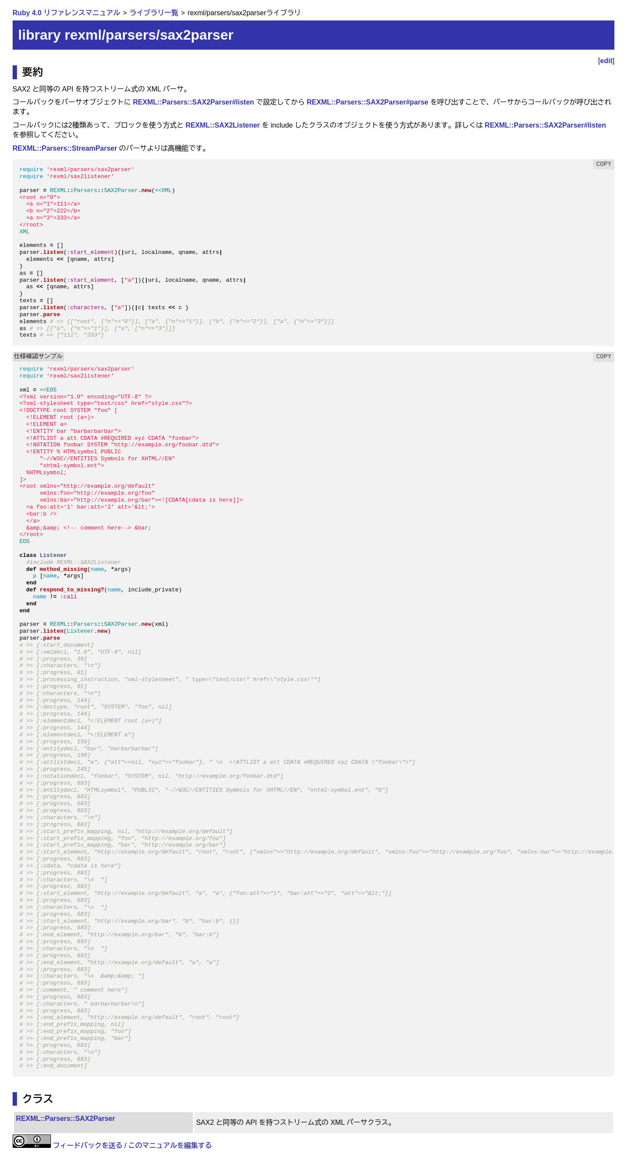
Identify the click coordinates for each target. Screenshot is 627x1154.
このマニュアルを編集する (170, 1145)
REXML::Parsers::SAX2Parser (65, 1118)
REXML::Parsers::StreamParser (65, 148)
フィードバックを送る (87, 1145)
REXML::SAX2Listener (222, 125)
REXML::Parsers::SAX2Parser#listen (193, 102)
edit (606, 60)
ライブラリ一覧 (153, 13)
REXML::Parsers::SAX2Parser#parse (367, 102)
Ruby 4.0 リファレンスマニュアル (66, 13)
